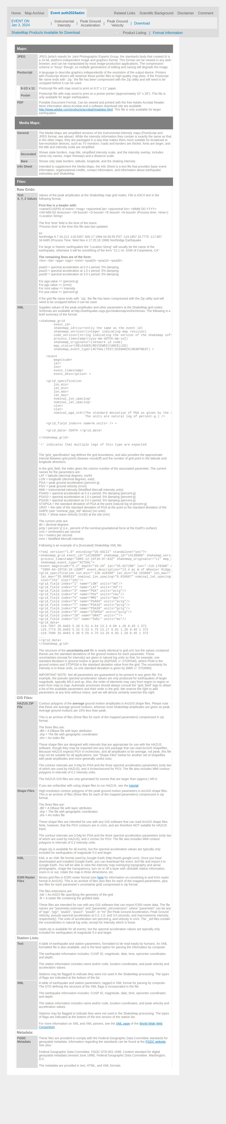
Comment (205, 13)
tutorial (133, 828)
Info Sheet (24, 166)
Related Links (124, 13)
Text (20, 986)
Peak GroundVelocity (117, 23)
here (101, 920)
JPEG (21, 56)
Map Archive (34, 13)
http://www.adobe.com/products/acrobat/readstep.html (76, 109)
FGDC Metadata (24, 1082)
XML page (123, 1066)
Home (16, 13)
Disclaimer (185, 13)
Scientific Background (156, 13)
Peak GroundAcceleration (90, 23)
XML (20, 307)
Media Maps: (29, 123)
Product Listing (134, 33)
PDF (20, 102)
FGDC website (156, 1084)
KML (20, 900)
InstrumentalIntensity (64, 23)
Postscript (24, 72)
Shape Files (25, 833)
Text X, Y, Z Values (27, 196)
